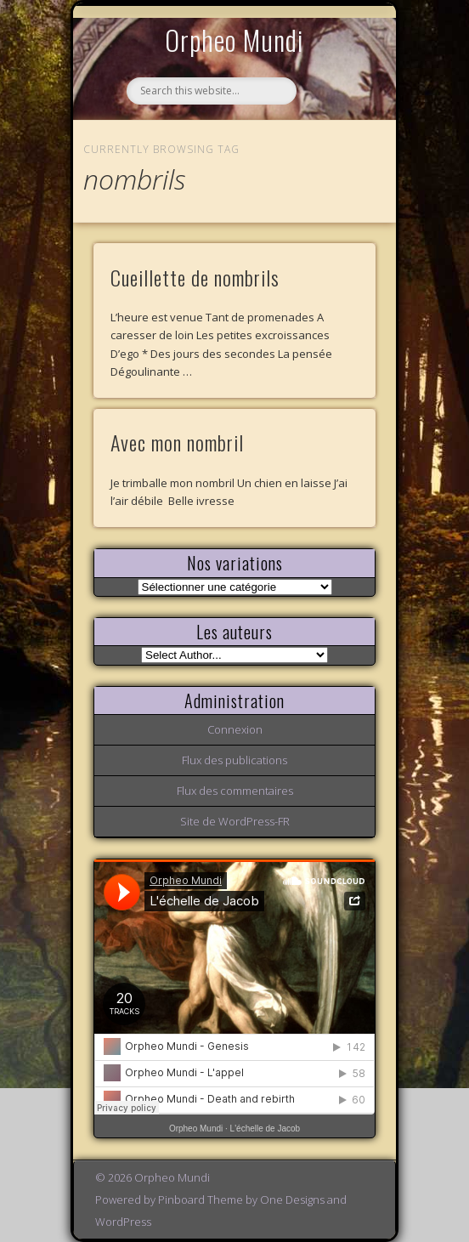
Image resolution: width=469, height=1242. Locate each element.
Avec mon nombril (177, 442)
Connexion (235, 729)
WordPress (123, 1221)
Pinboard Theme (200, 1199)
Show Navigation (334, 156)
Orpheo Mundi (234, 40)
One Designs (292, 1199)
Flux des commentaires (235, 790)
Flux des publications (234, 760)
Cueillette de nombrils (195, 277)
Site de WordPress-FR (235, 821)
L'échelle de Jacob (265, 1128)
